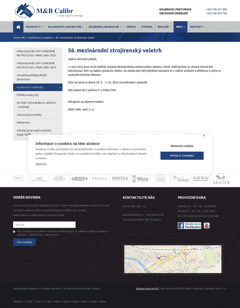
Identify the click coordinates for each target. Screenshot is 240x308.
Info (180, 26)
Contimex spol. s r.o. (216, 288)
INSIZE (28, 301)
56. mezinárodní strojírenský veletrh (75, 37)
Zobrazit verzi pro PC (147, 288)
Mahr (57, 301)
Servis (131, 26)
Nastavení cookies (182, 145)
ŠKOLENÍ (164, 26)
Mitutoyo (17, 301)
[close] (204, 135)
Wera (103, 301)
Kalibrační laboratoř (65, 26)
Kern (84, 301)
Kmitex (48, 301)
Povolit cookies (182, 155)
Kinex (39, 301)
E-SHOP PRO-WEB (180, 288)
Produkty (34, 26)
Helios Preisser (71, 301)
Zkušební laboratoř (104, 26)
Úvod (16, 37)
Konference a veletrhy (40, 37)
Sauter (93, 301)
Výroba (146, 26)
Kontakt (197, 26)
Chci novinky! (24, 242)
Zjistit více (41, 164)
